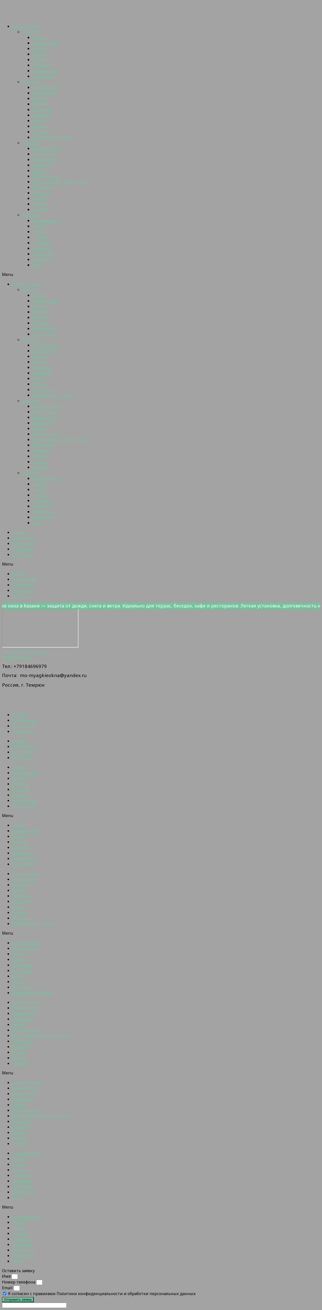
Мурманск (42, 131)
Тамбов (39, 226)
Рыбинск (41, 193)
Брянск (39, 48)
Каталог (19, 532)
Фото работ (23, 549)
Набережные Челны (52, 137)
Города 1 (30, 32)
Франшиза (22, 543)
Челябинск (43, 259)
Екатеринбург (46, 87)
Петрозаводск (46, 176)
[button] (161, 274)
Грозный (41, 65)
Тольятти (41, 242)
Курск (38, 120)
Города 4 (30, 215)
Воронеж (41, 59)
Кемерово (42, 109)
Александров (45, 43)
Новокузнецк (45, 154)
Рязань (39, 198)
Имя (7, 1276)
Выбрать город (27, 26)
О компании (24, 538)
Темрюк (40, 237)
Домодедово (45, 70)
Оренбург (42, 165)
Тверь (38, 231)
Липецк (40, 126)
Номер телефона (19, 1282)
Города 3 (30, 143)
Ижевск (40, 98)
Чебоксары (43, 254)
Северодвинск (46, 220)
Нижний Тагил (47, 148)
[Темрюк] (40, 628)
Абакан (39, 37)
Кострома (42, 115)
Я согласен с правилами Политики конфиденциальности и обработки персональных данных (102, 1293)
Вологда (40, 54)
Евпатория (42, 76)
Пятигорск (42, 187)
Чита (37, 265)
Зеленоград (43, 93)
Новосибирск (45, 159)
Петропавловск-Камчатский (60, 181)
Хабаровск (42, 248)
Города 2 (30, 82)
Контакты (22, 554)
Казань (39, 104)
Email (8, 1288)
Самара (39, 204)
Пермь (39, 170)
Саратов (40, 209)
